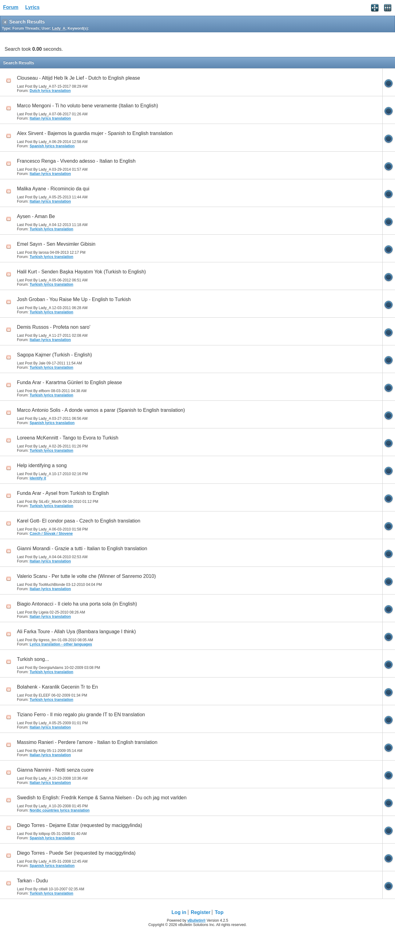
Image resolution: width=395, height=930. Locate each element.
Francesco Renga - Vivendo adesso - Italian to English (76, 161)
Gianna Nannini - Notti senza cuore (55, 770)
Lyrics (32, 7)
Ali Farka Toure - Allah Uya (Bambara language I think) (76, 631)
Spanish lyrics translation (52, 146)
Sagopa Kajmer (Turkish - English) (54, 354)
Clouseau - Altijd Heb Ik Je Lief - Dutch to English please (78, 78)
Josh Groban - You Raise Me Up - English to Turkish (74, 299)
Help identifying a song (42, 465)
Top (219, 912)
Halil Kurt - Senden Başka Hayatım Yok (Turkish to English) (81, 271)
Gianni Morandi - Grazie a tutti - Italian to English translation (82, 548)
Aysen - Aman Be (36, 216)
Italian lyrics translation (50, 118)
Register (200, 912)
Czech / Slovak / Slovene (51, 533)
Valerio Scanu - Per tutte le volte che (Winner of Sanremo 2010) (86, 576)
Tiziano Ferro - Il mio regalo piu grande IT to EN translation (81, 714)
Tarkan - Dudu (32, 880)
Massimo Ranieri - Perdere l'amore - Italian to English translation (87, 742)
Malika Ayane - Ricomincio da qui (53, 188)
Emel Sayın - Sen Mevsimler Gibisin (56, 244)
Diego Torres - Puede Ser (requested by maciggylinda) (76, 853)
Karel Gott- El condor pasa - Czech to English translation (78, 520)
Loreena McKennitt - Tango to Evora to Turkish (67, 437)
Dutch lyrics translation (50, 91)
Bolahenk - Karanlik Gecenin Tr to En (57, 687)
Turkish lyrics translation (51, 229)
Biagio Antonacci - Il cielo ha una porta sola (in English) (77, 603)
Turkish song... (33, 659)
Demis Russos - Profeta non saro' (53, 327)
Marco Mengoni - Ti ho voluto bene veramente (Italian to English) (87, 105)
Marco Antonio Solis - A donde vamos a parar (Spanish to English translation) (101, 410)
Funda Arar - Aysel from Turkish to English (63, 493)
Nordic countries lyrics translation (60, 810)
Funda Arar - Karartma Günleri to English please (69, 382)
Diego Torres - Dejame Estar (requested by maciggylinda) (79, 825)
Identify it (38, 478)
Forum (10, 7)
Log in (179, 912)
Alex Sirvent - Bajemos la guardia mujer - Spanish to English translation (95, 133)
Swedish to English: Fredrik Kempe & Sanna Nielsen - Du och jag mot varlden (101, 797)
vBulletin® (196, 920)
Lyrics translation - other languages (61, 644)
